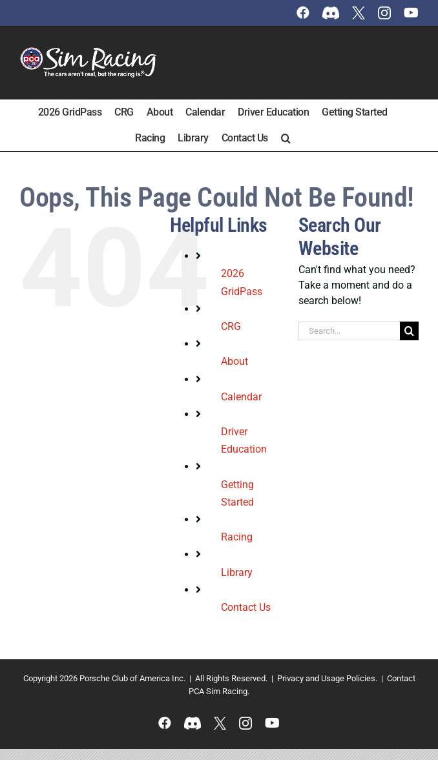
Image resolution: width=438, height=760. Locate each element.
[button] (286, 138)
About (234, 361)
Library (237, 572)
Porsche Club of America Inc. (132, 678)
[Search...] (349, 331)
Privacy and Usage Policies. (327, 678)
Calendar (241, 397)
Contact (401, 678)
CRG (231, 326)
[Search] (409, 331)
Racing (237, 537)
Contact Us (246, 607)
